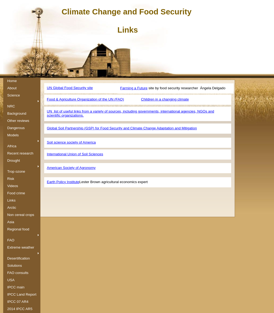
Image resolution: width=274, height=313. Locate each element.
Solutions (14, 266)
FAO (10, 240)
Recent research (20, 153)
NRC (11, 106)
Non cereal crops (20, 215)
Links (11, 200)
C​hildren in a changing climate (165, 99)
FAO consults (17, 273)
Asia (10, 222)
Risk (10, 179)
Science (13, 95)
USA (10, 280)
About (12, 88)
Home (12, 81)
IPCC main (15, 287)
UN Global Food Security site (70, 88)
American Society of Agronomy (71, 168)
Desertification (18, 258)
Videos (12, 186)
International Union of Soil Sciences (75, 154)
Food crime (16, 193)
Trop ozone (16, 171)
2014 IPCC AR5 (19, 309)
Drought (13, 161)
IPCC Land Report (21, 294)
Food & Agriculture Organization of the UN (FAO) (85, 99)
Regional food (18, 229)
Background (16, 113)
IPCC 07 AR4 (17, 302)
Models (13, 135)
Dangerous (16, 128)
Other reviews (18, 121)
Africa (11, 146)
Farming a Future (133, 88)
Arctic (11, 208)
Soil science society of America (71, 142)
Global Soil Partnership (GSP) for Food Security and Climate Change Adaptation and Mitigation (122, 128)
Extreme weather (20, 247)
